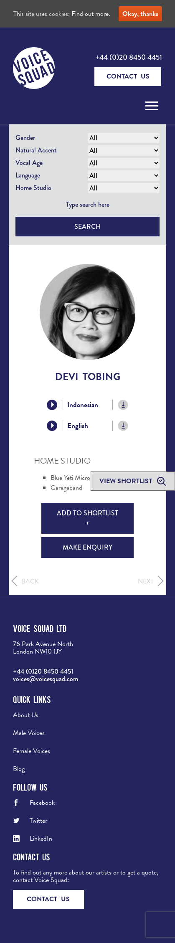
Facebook (42, 803)
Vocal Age (29, 162)
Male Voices (29, 733)
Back (30, 581)
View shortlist (126, 481)
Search (87, 226)
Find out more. (90, 14)
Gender (25, 137)
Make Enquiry (87, 547)
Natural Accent (36, 150)
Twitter (38, 821)
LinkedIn (41, 839)
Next (146, 581)
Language (27, 175)
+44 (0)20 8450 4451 (128, 57)
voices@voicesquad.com (45, 679)
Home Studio (33, 188)
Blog (19, 769)
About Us (25, 715)
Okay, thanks (140, 14)
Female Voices (31, 751)
